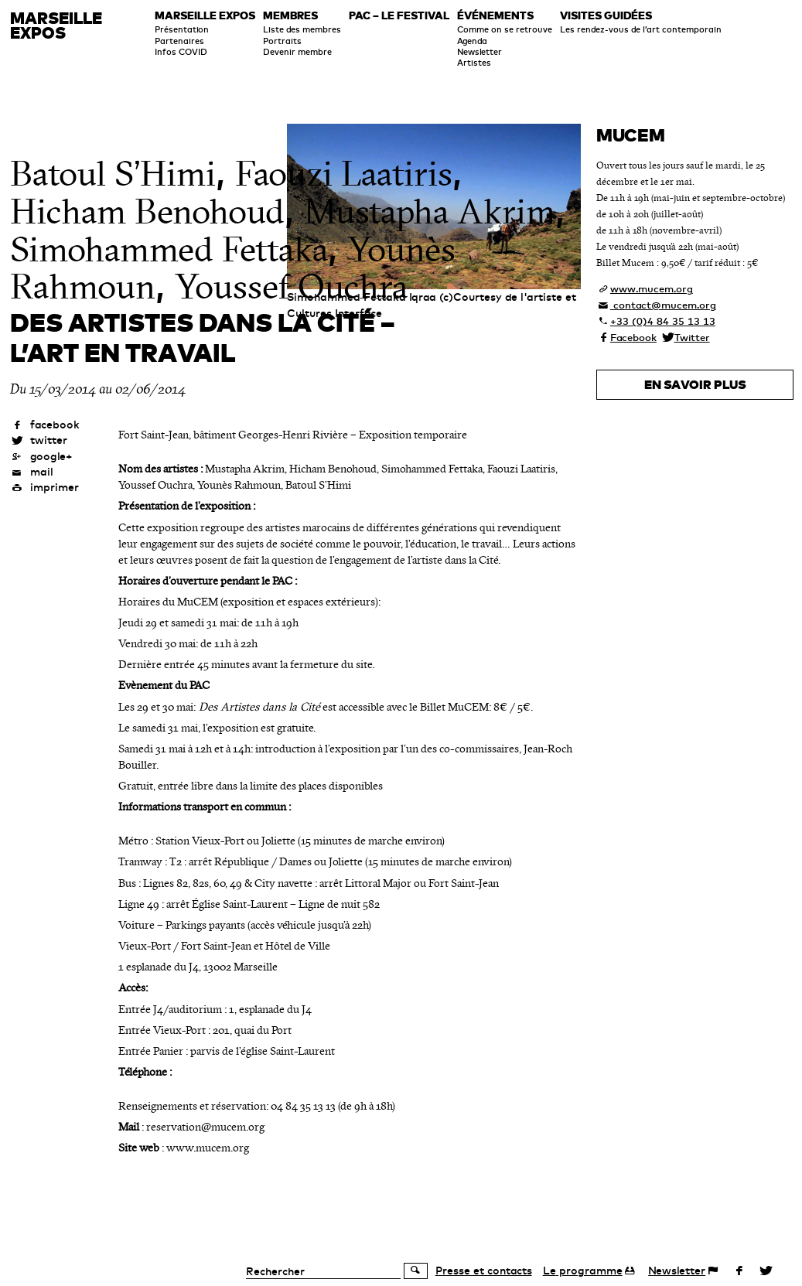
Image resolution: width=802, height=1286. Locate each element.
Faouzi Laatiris (343, 174)
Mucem (630, 135)
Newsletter (479, 51)
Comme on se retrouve (504, 29)
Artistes (474, 62)
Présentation (182, 29)
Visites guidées (606, 16)
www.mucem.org (651, 288)
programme (583, 1270)
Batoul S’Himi (113, 174)
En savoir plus (695, 384)
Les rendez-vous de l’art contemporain (641, 29)
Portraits (282, 41)
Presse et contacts (483, 1270)
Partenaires (179, 41)
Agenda (472, 41)
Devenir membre (297, 51)
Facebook (633, 337)
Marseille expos (205, 16)
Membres (290, 16)
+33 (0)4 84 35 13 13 (662, 321)
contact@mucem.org (663, 304)
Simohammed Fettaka (169, 249)
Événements (495, 16)
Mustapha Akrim (429, 212)
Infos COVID (181, 51)
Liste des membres (302, 29)
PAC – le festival (399, 16)
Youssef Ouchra (291, 287)
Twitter (692, 337)
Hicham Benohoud (147, 212)
